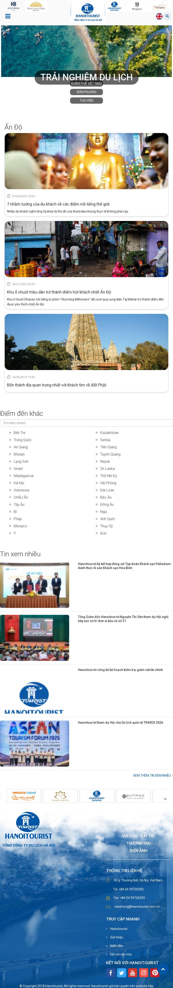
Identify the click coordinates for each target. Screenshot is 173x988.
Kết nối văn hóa (120, 954)
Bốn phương (86, 92)
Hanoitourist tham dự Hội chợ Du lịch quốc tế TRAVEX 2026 (120, 722)
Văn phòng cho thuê (138, 821)
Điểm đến (116, 946)
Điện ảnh (138, 851)
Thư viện (86, 100)
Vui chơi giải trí (138, 836)
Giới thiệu (116, 937)
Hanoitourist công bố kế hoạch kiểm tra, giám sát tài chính (120, 670)
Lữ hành (138, 828)
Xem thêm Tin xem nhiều (152, 775)
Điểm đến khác (21, 413)
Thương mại (138, 843)
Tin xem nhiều (20, 554)
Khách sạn (138, 814)
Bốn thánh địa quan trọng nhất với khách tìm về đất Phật (56, 385)
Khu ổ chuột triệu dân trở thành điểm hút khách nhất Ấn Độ (59, 292)
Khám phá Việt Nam (86, 83)
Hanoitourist (118, 929)
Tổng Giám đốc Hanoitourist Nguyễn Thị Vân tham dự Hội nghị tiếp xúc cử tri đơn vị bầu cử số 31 (123, 619)
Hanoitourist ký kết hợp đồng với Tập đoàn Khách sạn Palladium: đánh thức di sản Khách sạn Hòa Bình (125, 566)
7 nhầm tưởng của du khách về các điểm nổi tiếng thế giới (58, 204)
